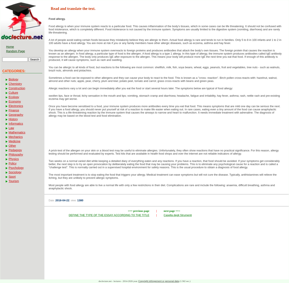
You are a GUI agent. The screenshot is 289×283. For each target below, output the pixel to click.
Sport (12, 176)
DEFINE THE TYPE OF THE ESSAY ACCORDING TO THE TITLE (109, 215)
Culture (13, 92)
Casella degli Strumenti (178, 215)
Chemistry (15, 83)
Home (10, 46)
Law (11, 128)
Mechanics (16, 137)
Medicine (14, 141)
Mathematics (17, 132)
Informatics (16, 123)
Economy (15, 101)
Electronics (16, 106)
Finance (14, 110)
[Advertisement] (166, 134)
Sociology (15, 172)
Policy (12, 163)
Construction (17, 88)
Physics (14, 159)
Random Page (15, 51)
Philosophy (16, 154)
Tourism (14, 181)
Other (12, 145)
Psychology (16, 168)
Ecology (14, 97)
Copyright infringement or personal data (158, 281)
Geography (16, 114)
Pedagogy (15, 150)
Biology (13, 79)
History (13, 119)
